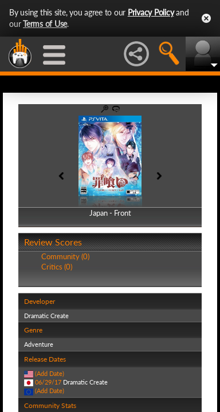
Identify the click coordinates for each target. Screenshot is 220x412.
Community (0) (65, 256)
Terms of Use (45, 24)
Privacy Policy (151, 12)
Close (206, 18)
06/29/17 (48, 382)
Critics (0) (56, 266)
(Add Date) (49, 373)
